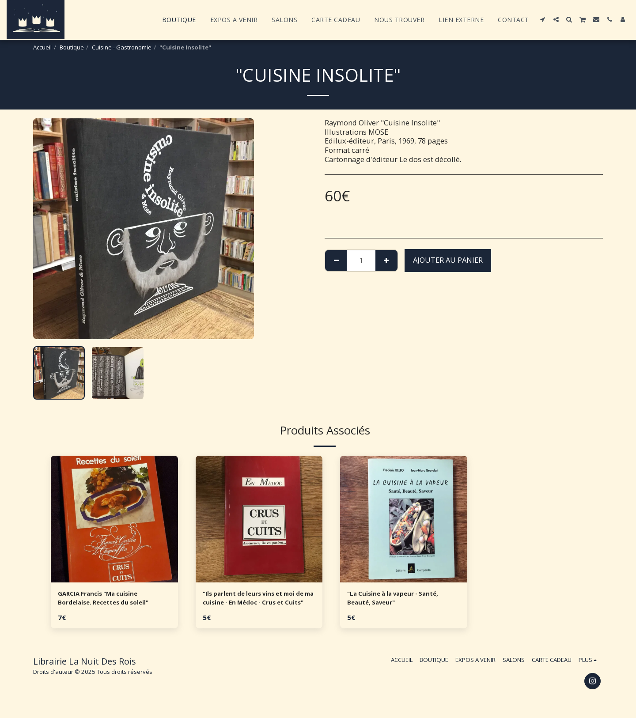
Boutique (72, 47)
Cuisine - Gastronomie (121, 47)
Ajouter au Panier (448, 260)
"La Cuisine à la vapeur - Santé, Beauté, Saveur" (403, 600)
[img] (114, 519)
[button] (543, 19)
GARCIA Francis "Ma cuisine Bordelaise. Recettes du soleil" (113, 600)
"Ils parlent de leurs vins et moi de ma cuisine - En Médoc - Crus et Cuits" (258, 601)
